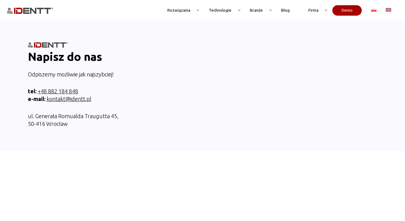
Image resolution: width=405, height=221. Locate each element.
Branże (256, 10)
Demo (347, 10)
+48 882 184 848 (58, 71)
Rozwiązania (178, 10)
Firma (313, 10)
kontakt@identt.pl (69, 78)
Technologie (220, 10)
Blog (285, 10)
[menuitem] (373, 10)
